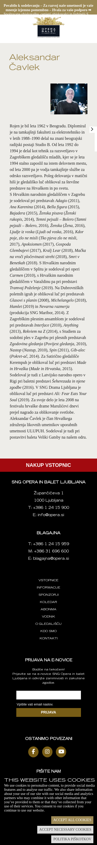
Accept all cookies (72, 820)
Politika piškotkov (72, 839)
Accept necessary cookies (65, 830)
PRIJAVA (48, 712)
